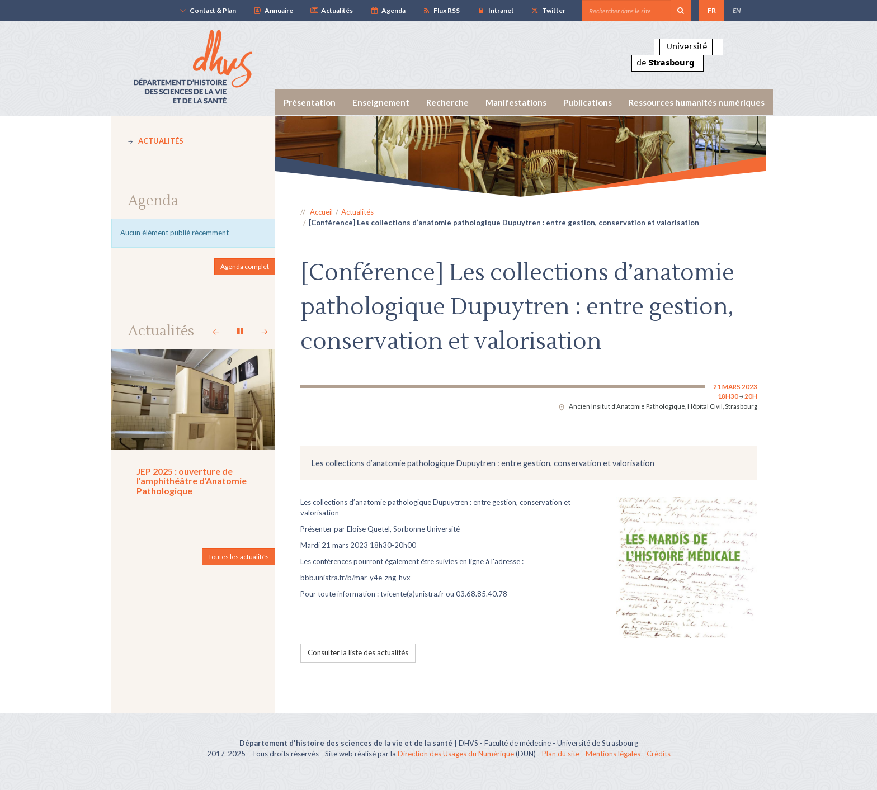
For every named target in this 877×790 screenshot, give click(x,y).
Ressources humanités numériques (697, 102)
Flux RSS (441, 10)
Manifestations (515, 102)
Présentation (310, 102)
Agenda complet (244, 266)
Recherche (447, 102)
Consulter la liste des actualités (358, 652)
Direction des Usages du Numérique (456, 753)
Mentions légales (613, 753)
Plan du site (560, 753)
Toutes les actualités (238, 556)
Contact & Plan (207, 10)
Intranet (495, 10)
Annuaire (273, 10)
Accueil (321, 211)
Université (687, 46)
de (665, 62)
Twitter (548, 10)
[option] (520, 156)
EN (737, 10)
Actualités (331, 10)
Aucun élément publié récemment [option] (174, 232)
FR (712, 10)
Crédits (659, 753)
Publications (587, 102)
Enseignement (380, 102)
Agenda (387, 10)
